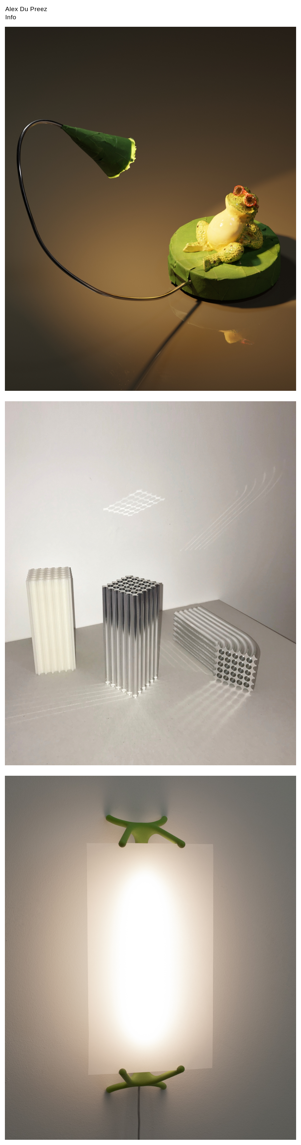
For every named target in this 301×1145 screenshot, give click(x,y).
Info (10, 17)
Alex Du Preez (26, 9)
